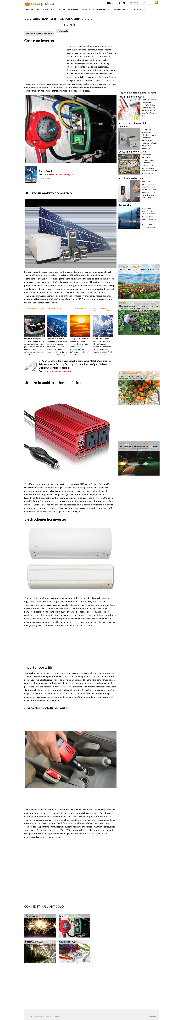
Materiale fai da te (122, 9)
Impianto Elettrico (74, 18)
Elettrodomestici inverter (45, 519)
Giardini (62, 9)
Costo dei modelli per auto (46, 708)
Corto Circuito (46, 171)
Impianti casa (88, 9)
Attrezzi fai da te (103, 9)
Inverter (63, 916)
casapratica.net (40, 18)
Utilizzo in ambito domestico (48, 193)
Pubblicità (152, 1017)
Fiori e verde (73, 9)
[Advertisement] (53, 16)
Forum (110, 3)
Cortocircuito (31, 916)
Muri (37, 9)
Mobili (53, 9)
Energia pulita (139, 9)
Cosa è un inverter (39, 40)
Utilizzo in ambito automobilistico (52, 382)
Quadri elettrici (67, 942)
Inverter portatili (38, 667)
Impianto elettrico (34, 942)
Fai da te (29, 9)
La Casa (45, 9)
